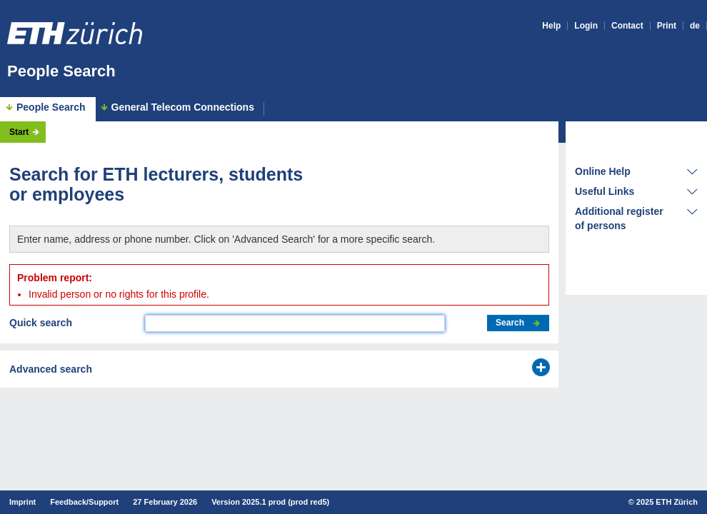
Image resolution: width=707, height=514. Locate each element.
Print (666, 25)
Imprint (22, 502)
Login (586, 25)
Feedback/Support (84, 502)
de (695, 25)
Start (19, 132)
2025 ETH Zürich (667, 502)
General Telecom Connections (182, 107)
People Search (61, 71)
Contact (627, 25)
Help (551, 25)
